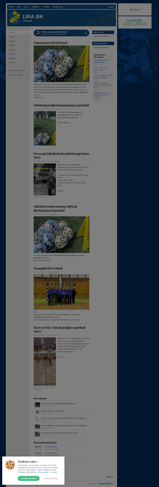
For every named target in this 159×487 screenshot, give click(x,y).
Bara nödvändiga (51, 478)
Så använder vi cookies (47, 472)
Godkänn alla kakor (29, 478)
